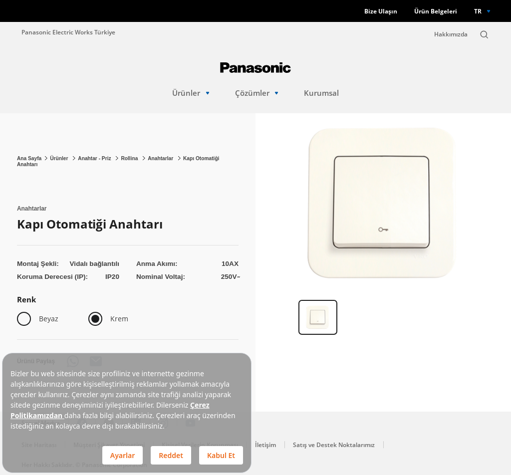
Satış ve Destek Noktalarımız (334, 445)
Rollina (130, 158)
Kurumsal (321, 93)
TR (478, 11)
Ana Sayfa (29, 158)
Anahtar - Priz (95, 158)
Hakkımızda (451, 34)
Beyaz (48, 318)
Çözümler (256, 93)
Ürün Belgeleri (435, 11)
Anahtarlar (161, 158)
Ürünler (190, 93)
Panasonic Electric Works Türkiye (68, 32)
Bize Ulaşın (380, 11)
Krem (119, 318)
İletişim (265, 445)
